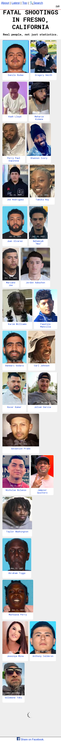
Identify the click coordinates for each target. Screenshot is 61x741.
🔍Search (36, 3)
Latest (16, 3)
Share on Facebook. (30, 739)
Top (24, 3)
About (5, 3)
